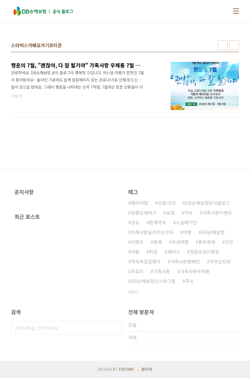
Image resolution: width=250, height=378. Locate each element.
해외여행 (139, 203)
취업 (153, 251)
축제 (157, 242)
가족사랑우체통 (195, 271)
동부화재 (206, 242)
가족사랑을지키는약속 (152, 232)
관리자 (146, 369)
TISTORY (126, 369)
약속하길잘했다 (145, 261)
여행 (187, 232)
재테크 (173, 251)
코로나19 (166, 203)
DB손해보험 (213, 232)
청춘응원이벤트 (204, 251)
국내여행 (180, 242)
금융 (135, 222)
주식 (189, 281)
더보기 (133, 291)
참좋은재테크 (143, 212)
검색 (115, 328)
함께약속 (157, 222)
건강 (229, 242)
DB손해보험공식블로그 (207, 203)
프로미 (137, 271)
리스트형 (234, 45)
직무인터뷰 (220, 261)
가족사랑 (161, 271)
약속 (188, 212)
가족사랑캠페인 (185, 261)
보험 (170, 212)
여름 (135, 251)
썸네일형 (223, 45)
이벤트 (137, 242)
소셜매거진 (186, 222)
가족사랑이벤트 (217, 212)
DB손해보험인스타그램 (153, 281)
